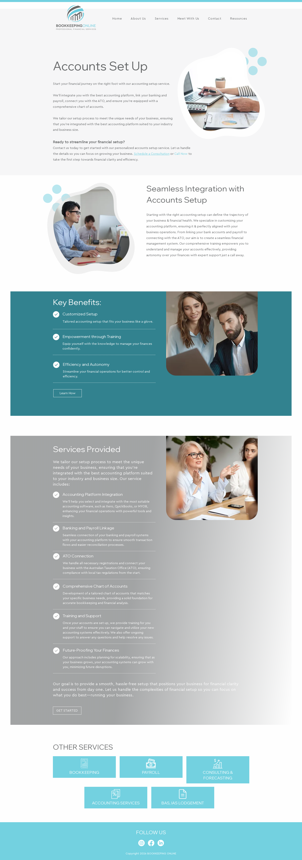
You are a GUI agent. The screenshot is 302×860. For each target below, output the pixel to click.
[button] (161, 19)
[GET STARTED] (67, 711)
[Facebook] (151, 843)
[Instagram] (141, 843)
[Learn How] (67, 393)
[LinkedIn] (161, 843)
